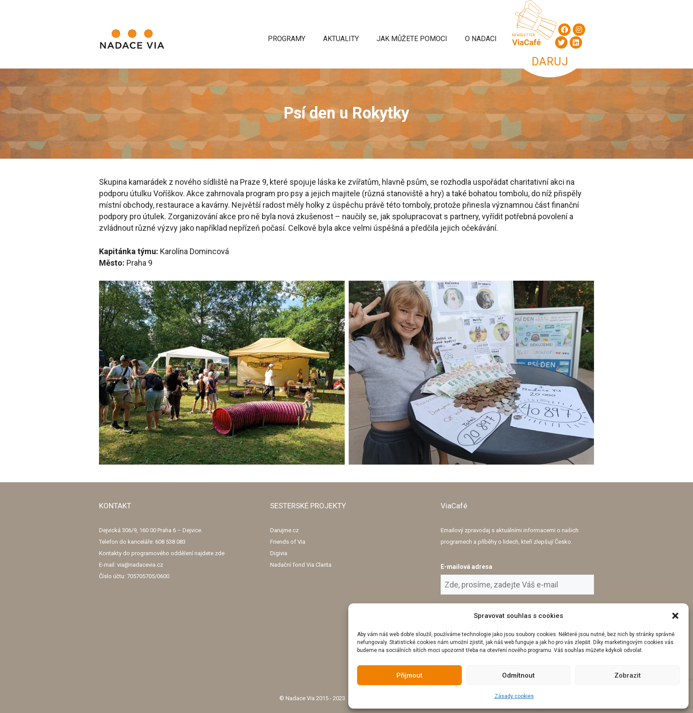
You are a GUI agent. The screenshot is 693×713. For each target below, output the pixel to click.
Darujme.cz (284, 530)
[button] (675, 615)
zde (220, 553)
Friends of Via (287, 541)
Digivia (278, 553)
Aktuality (341, 38)
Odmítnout (518, 675)
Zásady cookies (514, 696)
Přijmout (409, 675)
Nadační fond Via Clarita (300, 564)
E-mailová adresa (466, 566)
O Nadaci (481, 38)
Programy (286, 38)
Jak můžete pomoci (412, 38)
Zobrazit (627, 675)
